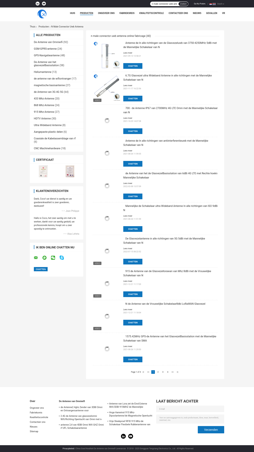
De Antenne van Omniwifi (48, 42)
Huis (72, 13)
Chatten (133, 66)
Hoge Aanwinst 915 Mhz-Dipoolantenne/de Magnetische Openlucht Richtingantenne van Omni (130, 414)
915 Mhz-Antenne (44, 111)
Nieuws (197, 13)
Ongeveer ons (106, 13)
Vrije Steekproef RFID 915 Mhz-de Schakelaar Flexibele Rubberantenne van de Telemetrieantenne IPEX (129, 423)
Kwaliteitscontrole (151, 13)
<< (148, 372)
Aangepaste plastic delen (48, 131)
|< (143, 372)
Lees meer (127, 53)
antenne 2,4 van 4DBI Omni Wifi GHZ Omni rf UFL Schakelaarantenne (82, 426)
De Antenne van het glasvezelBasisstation (46, 64)
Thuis (32, 26)
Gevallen (211, 13)
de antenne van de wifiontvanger (52, 78)
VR (223, 13)
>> (173, 372)
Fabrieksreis (127, 13)
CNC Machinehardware (47, 148)
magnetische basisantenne (49, 85)
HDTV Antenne (42, 118)
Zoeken (183, 4)
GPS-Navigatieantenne (47, 55)
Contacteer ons (178, 13)
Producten (86, 13)
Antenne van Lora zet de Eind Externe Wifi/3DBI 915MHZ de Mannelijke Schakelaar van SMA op (128, 405)
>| (177, 372)
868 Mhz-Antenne (44, 105)
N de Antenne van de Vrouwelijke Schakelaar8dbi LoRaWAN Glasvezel (165, 303)
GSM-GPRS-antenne (45, 48)
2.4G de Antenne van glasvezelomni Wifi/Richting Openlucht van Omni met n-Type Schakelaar (81, 418)
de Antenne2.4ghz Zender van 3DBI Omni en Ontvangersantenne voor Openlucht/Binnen (81, 409)
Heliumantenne (42, 71)
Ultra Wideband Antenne (48, 125)
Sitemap (34, 431)
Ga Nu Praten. (200, 4)
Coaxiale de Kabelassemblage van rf (55, 138)
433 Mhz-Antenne (44, 98)
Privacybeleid (68, 448)
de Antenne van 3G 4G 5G (48, 91)
